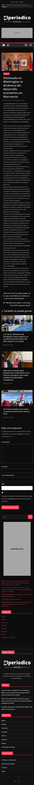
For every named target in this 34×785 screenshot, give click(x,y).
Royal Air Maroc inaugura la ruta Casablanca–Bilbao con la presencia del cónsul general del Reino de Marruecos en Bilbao (15, 583)
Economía (6, 73)
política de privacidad (8, 764)
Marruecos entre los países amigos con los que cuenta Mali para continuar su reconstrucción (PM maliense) (16, 295)
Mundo (3, 634)
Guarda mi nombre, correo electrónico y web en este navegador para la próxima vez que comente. (16, 498)
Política (3, 619)
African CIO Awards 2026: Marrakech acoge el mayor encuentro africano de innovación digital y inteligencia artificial (16, 589)
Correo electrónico (8, 475)
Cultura (3, 628)
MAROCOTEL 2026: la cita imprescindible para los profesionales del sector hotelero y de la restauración (16, 604)
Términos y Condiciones (8, 760)
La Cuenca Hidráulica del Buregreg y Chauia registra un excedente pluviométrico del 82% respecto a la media (15, 337)
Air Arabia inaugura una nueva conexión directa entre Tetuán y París (16, 411)
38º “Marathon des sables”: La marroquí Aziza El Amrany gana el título (18, 304)
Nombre (4, 467)
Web (3, 484)
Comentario (6, 442)
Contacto (4, 767)
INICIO (3, 616)
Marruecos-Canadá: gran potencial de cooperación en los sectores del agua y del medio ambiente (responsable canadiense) (16, 375)
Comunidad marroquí (8, 637)
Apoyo (3, 771)
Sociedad (4, 625)
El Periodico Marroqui (19, 100)
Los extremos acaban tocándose (11, 599)
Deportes (4, 631)
